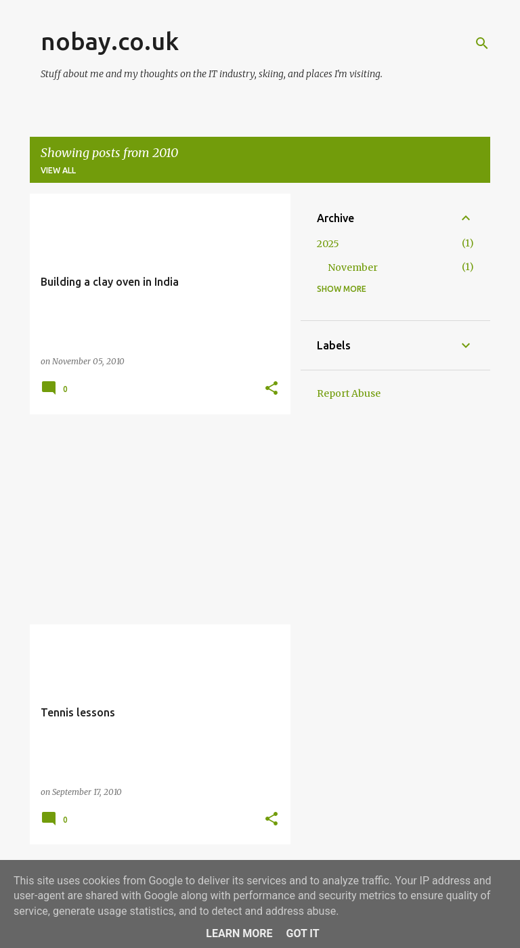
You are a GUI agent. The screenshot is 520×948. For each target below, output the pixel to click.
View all (58, 170)
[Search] (482, 43)
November (353, 267)
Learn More (239, 933)
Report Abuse (349, 393)
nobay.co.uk (110, 41)
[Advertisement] (155, 519)
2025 (328, 244)
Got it (302, 933)
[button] (271, 389)
